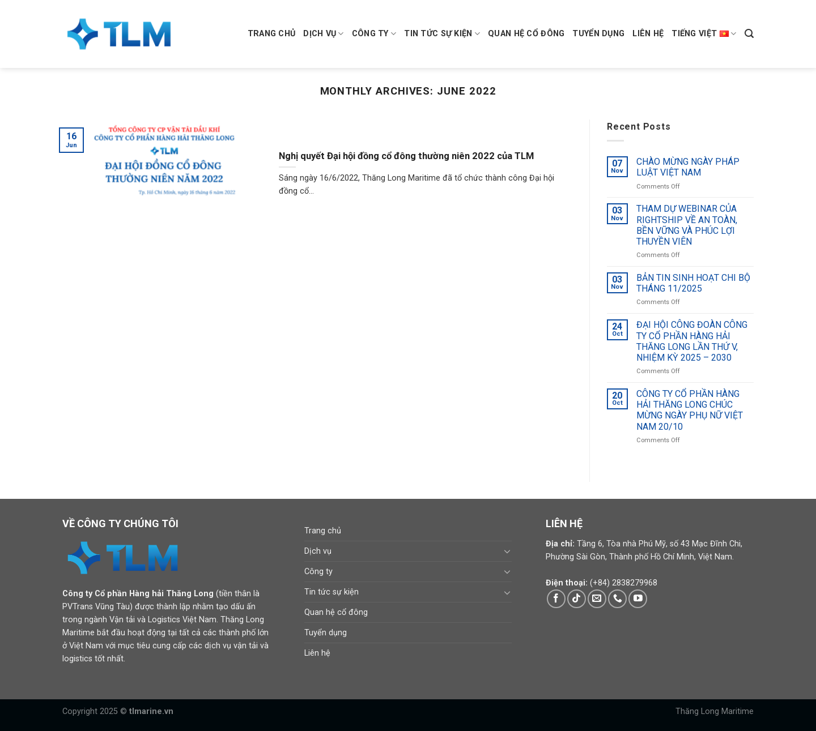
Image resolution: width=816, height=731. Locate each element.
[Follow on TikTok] (576, 598)
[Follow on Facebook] (556, 598)
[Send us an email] (597, 598)
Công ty (374, 33)
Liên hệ (648, 34)
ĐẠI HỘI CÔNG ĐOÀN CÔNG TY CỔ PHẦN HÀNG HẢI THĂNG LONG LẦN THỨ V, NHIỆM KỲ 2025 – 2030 (691, 342)
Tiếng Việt (704, 34)
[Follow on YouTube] (637, 598)
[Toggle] (507, 551)
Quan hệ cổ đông (526, 34)
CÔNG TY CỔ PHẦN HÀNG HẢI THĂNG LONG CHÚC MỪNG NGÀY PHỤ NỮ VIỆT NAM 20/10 (689, 410)
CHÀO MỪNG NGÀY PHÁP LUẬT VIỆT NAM (688, 167)
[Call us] (617, 598)
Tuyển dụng (598, 34)
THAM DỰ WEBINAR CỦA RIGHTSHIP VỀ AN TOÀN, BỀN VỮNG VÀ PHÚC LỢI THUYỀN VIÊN (686, 225)
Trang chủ (272, 34)
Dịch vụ (323, 33)
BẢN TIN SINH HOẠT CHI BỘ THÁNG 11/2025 (693, 283)
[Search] (749, 34)
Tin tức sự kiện (442, 33)
